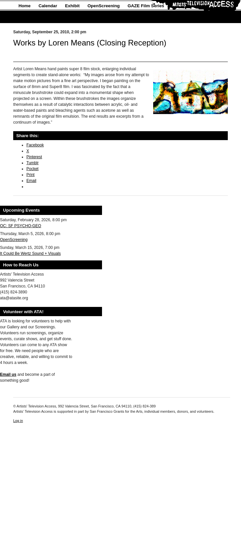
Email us (8, 374)
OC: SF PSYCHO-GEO (20, 226)
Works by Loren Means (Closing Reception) (89, 42)
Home (24, 5)
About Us (28, 17)
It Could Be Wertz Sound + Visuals (30, 253)
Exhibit (72, 5)
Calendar (48, 5)
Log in (18, 421)
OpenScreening (103, 5)
